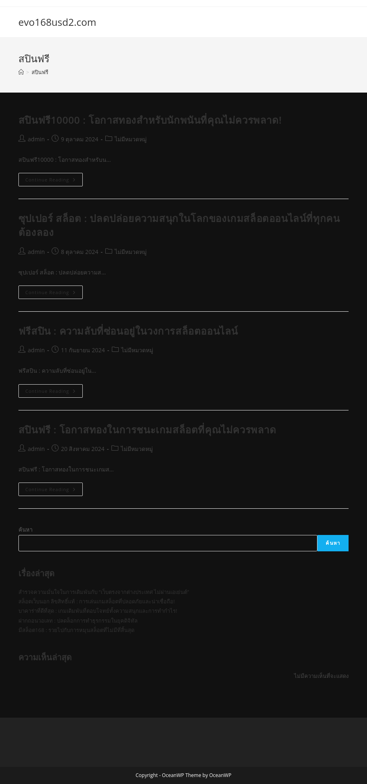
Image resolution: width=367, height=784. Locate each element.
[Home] (21, 72)
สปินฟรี (40, 72)
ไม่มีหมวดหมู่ (131, 139)
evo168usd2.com (57, 22)
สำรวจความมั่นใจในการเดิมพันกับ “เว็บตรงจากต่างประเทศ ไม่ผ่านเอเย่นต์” (103, 592)
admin (36, 139)
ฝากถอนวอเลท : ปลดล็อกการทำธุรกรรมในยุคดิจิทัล (78, 620)
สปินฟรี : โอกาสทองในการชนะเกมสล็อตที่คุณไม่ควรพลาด (147, 429)
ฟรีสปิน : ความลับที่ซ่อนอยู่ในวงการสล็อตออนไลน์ (128, 331)
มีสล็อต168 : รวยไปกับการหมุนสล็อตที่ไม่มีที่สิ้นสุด (76, 630)
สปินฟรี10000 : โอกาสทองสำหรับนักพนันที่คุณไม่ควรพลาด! (150, 120)
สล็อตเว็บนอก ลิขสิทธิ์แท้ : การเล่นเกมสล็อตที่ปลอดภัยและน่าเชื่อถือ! (96, 601)
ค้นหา (25, 529)
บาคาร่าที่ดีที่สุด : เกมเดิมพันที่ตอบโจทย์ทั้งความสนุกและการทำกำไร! (97, 610)
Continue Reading (54, 181)
